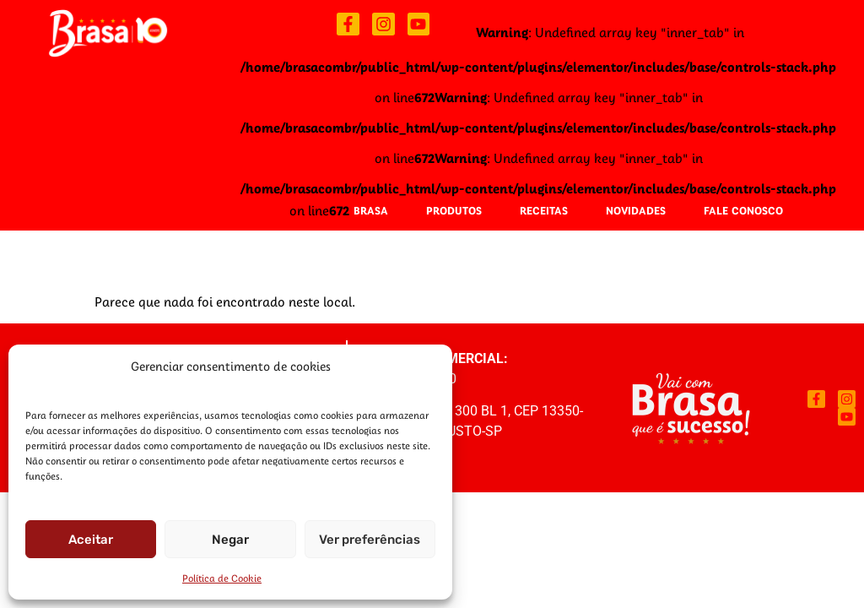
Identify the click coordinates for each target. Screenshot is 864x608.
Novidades (636, 210)
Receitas (544, 210)
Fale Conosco (743, 210)
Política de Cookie (222, 578)
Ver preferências (369, 539)
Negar (230, 539)
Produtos (454, 210)
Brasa (371, 210)
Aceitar (90, 539)
